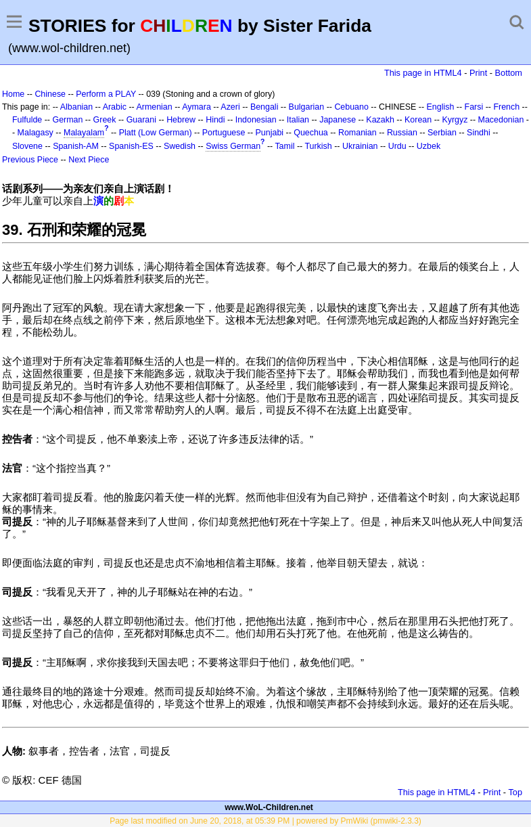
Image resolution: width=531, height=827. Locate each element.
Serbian (442, 132)
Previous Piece (30, 159)
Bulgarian (307, 107)
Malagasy (35, 132)
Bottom (508, 73)
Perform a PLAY (106, 94)
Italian (298, 120)
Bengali (264, 107)
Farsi (474, 107)
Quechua (310, 132)
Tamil (284, 146)
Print (478, 73)
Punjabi (270, 132)
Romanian (357, 132)
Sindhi (478, 132)
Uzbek (428, 146)
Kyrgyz (454, 120)
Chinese (50, 94)
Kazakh (380, 120)
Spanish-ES (131, 146)
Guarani (141, 120)
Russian (402, 132)
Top (515, 792)
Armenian (154, 107)
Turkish (317, 146)
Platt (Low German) (155, 132)
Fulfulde (27, 120)
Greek (104, 120)
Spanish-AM (76, 146)
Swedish (179, 146)
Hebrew (180, 120)
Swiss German (233, 146)
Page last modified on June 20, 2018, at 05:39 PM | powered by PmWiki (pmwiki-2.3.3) (265, 821)
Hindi (215, 120)
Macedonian (501, 120)
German (67, 120)
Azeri (230, 107)
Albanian (76, 107)
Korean (418, 120)
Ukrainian (360, 146)
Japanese (337, 120)
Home (13, 94)
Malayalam (84, 132)
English (441, 107)
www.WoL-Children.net (269, 807)
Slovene (27, 146)
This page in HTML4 (423, 73)
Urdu (397, 146)
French (506, 107)
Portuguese (224, 132)
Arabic (114, 107)
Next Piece (88, 159)
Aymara (196, 107)
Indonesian (256, 120)
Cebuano (351, 107)
